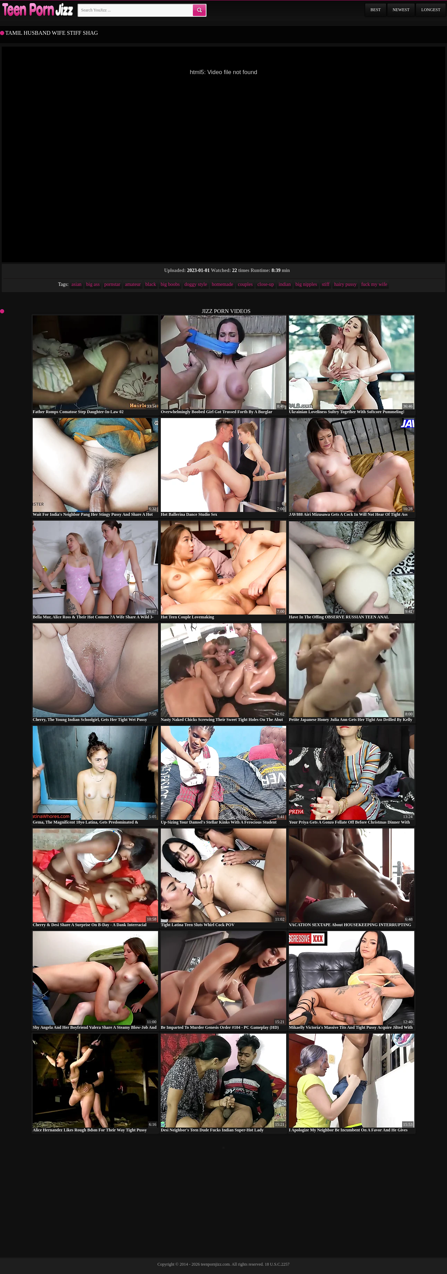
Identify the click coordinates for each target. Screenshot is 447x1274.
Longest (430, 9)
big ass (93, 284)
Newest (401, 9)
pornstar (112, 284)
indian (285, 284)
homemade (222, 284)
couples (245, 284)
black (151, 284)
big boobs (170, 284)
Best (375, 9)
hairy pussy (345, 284)
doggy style (196, 284)
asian (76, 284)
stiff (325, 284)
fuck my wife (374, 284)
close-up (265, 284)
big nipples (306, 284)
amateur (133, 284)
